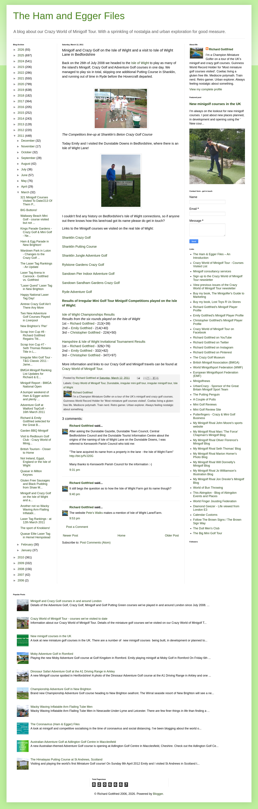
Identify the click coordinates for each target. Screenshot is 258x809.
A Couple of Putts (204, 399)
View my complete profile (205, 89)
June (24, 175)
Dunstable (113, 383)
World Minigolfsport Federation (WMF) (218, 367)
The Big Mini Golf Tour (207, 533)
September (28, 158)
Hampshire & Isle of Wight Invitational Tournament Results (103, 341)
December (28, 140)
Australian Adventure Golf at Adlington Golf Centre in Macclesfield (73, 741)
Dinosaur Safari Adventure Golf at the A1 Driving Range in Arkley (73, 671)
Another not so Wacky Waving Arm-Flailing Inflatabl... (34, 509)
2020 (21, 84)
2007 (21, 574)
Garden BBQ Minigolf (34, 430)
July (24, 169)
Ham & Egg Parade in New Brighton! (34, 243)
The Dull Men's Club (206, 528)
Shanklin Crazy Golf (76, 237)
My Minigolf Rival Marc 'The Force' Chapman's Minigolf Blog (215, 433)
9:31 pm (74, 469)
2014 (21, 118)
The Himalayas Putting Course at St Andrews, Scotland (66, 759)
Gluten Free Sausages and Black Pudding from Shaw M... (35, 484)
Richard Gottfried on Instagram (213, 347)
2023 (21, 67)
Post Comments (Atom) (95, 542)
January (26, 550)
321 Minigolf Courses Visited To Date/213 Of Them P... (36, 201)
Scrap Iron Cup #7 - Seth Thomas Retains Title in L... (35, 348)
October (26, 152)
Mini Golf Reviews (205, 404)
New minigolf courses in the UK (215, 104)
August (26, 163)
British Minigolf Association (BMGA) (216, 362)
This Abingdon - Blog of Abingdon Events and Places (215, 494)
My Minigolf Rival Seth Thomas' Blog (217, 448)
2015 (21, 112)
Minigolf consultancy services (212, 271)
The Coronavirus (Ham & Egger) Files (55, 724)
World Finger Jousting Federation (215, 501)
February (27, 544)
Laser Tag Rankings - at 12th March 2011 (35, 520)
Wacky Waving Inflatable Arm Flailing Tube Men (62, 706)
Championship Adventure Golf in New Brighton (61, 689)
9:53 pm (74, 518)
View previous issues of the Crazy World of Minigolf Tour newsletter (215, 286)
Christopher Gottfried (85, 332)
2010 (21, 557)
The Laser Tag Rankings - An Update (36, 265)
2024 (21, 61)
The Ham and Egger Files (69, 15)
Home (121, 535)
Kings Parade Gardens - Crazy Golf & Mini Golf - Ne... (36, 232)
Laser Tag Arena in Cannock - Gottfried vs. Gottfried (34, 276)
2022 (21, 72)
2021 (21, 78)
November (28, 146)
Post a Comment (77, 526)
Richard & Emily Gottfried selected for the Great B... (35, 421)
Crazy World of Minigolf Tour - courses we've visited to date (69, 618)
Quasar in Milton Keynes (31, 473)
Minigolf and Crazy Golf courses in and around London (66, 601)
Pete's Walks (94, 512)
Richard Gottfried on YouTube (212, 337)
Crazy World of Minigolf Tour (82, 369)
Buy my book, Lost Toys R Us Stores (217, 302)
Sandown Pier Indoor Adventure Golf (88, 273)
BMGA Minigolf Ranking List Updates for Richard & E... (35, 374)
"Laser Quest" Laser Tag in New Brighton (36, 287)
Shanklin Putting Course (79, 246)
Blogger (158, 793)
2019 (21, 89)
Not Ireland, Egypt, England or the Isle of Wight (35, 462)
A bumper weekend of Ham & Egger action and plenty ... (34, 396)
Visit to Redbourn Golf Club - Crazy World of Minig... (35, 440)
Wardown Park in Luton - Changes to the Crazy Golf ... (35, 254)
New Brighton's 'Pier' (33, 326)
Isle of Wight (140, 63)
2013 (21, 124)
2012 (21, 130)
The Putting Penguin (206, 394)
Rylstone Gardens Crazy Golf (83, 264)
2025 (21, 55)
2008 (21, 569)
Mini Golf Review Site (207, 409)
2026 (21, 49)
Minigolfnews (201, 381)
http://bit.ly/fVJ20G (81, 456)
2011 (21, 135)
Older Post (172, 535)
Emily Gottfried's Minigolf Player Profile (218, 315)
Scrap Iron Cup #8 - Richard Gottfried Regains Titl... (33, 335)
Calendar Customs (205, 514)
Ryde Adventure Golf (77, 292)
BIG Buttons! (28, 210)
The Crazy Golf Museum (209, 357)
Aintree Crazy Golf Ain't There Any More (35, 305)
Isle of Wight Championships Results (88, 314)
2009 (21, 563)
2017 (21, 101)
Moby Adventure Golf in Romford (52, 653)
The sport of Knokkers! (35, 528)
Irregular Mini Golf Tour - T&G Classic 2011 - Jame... (36, 361)
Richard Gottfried (82, 323)
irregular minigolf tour (159, 383)
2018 (21, 95)
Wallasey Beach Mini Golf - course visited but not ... (34, 219)
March (25, 192)
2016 (21, 107)
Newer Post (70, 535)
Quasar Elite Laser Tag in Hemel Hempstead (35, 535)
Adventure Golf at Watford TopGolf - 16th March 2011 (33, 408)
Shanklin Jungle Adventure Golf (84, 255)
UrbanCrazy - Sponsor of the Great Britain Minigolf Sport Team (216, 387)
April (24, 186)
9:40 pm (74, 494)
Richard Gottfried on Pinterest (212, 352)
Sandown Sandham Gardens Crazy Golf (91, 283)
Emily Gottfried (81, 328)
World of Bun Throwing (208, 487)
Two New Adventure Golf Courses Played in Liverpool (35, 317)
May (24, 180)
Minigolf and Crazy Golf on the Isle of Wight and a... (35, 497)
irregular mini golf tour (133, 383)
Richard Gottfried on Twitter (211, 342)
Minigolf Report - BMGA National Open (35, 384)
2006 (21, 580)
